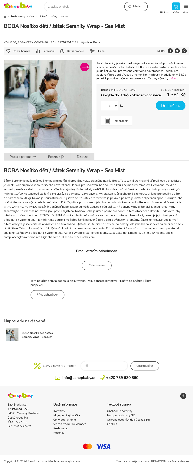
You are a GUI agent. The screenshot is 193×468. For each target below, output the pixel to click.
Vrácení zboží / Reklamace (69, 424)
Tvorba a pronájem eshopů (133, 461)
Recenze (58, 433)
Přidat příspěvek (47, 295)
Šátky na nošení (59, 16)
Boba (96, 42)
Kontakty (59, 411)
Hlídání (101, 51)
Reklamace (60, 428)
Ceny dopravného (64, 420)
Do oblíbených (21, 51)
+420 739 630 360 (122, 377)
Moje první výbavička (66, 415)
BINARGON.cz (160, 461)
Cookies (112, 424)
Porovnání (48, 51)
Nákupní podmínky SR (121, 415)
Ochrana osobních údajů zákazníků (128, 420)
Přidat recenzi (97, 265)
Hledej (137, 6)
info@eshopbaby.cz (78, 377)
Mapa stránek (180, 461)
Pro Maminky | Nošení (22, 16)
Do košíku (170, 106)
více (173, 78)
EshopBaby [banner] (20, 5)
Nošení (43, 16)
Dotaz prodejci (75, 51)
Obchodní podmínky (119, 411)
